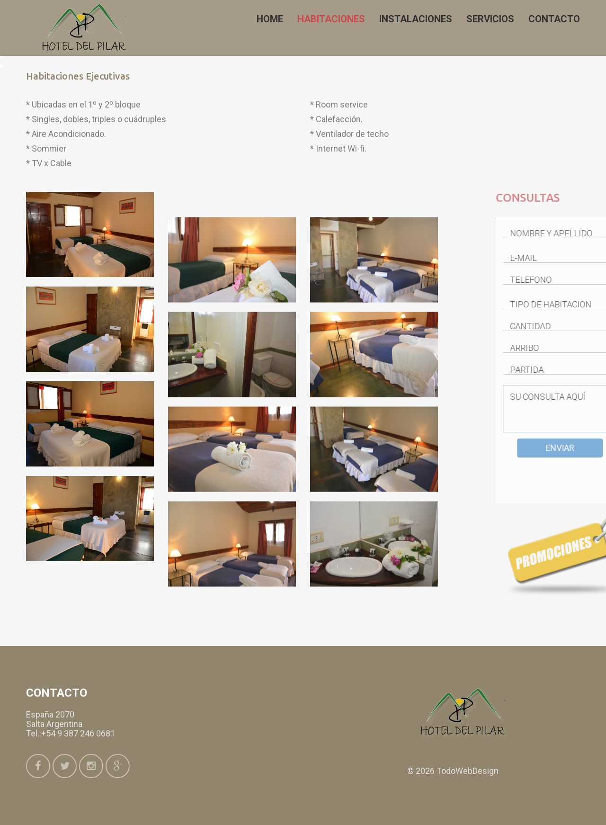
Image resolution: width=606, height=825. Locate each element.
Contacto (554, 19)
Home (270, 19)
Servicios (490, 19)
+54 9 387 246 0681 (78, 733)
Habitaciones (331, 19)
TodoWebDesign (468, 771)
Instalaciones (415, 19)
